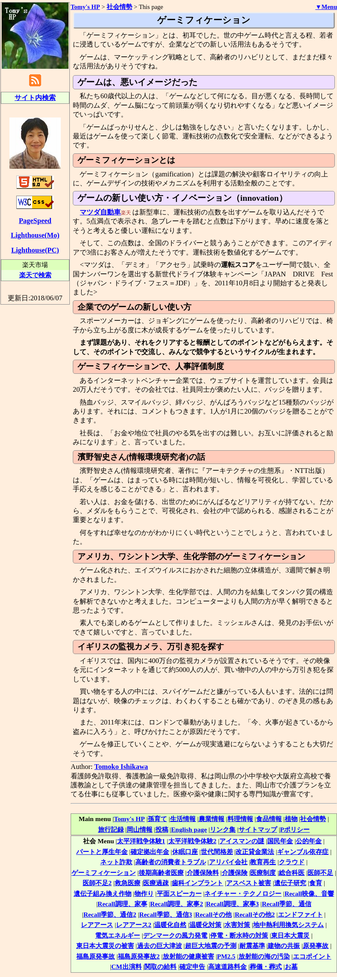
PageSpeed (35, 221)
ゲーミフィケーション (104, 872)
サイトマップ (258, 829)
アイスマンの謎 (241, 841)
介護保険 (235, 872)
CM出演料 (126, 966)
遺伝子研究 (290, 882)
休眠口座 (185, 851)
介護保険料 (203, 872)
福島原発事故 (95, 956)
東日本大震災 (290, 935)
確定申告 (192, 966)
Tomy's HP (129, 818)
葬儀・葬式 (266, 966)
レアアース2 (134, 924)
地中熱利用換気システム (288, 924)
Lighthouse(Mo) (35, 235)
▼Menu (326, 6)
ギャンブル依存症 (302, 851)
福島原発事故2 (139, 956)
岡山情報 (139, 829)
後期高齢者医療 (161, 872)
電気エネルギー (117, 935)
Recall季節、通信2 (110, 914)
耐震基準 (252, 945)
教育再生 (263, 862)
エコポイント (312, 956)
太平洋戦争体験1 (141, 841)
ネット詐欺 (116, 862)
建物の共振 (284, 945)
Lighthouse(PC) (35, 250)
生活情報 (183, 818)
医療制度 (263, 872)
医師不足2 (97, 882)
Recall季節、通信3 (165, 914)
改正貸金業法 (255, 851)
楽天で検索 (35, 275)
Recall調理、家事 (122, 903)
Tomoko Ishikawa (121, 767)
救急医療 (127, 882)
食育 (315, 882)
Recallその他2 (254, 914)
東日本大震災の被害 (105, 945)
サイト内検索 (35, 98)
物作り (144, 893)
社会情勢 (313, 818)
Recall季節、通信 (286, 903)
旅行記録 (111, 829)
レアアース (97, 924)
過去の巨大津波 (159, 945)
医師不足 (320, 872)
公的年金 (309, 841)
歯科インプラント (197, 882)
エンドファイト (300, 914)
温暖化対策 (205, 924)
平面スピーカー (179, 893)
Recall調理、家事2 (176, 903)
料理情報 (240, 818)
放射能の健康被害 (188, 956)
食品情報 (269, 818)
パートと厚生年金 (102, 851)
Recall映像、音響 (309, 893)
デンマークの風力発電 (175, 935)
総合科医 (291, 872)
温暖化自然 (170, 924)
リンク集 (223, 829)
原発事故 (315, 945)
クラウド (291, 862)
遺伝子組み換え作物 (102, 893)
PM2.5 (226, 956)
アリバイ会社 (228, 862)
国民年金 (280, 841)
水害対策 (237, 924)
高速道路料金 (227, 966)
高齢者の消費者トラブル (170, 862)
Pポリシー (295, 829)
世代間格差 (217, 851)
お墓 (291, 966)
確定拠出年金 (150, 851)
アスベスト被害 (248, 882)
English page (189, 829)
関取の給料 (160, 966)
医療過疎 (156, 882)
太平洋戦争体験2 (192, 841)
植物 (291, 818)
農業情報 (211, 818)
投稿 (161, 829)
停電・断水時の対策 (239, 935)
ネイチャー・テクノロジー (242, 893)
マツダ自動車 (100, 212)
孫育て (157, 818)
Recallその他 (213, 914)
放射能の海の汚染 (264, 956)
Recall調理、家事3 (232, 903)
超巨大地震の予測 (210, 945)
